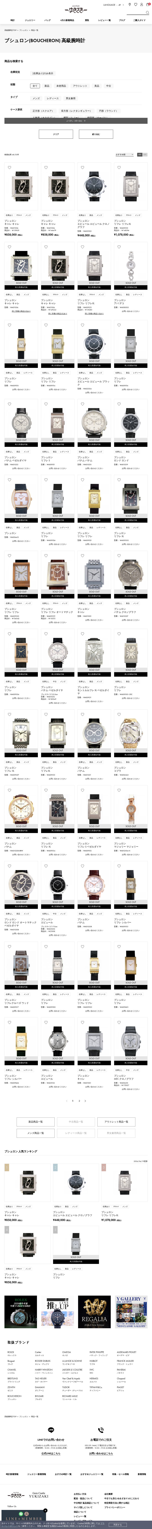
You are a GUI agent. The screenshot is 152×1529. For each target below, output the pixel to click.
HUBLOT (94, 1337)
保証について (80, 1486)
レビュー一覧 (80, 1491)
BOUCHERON (14, 1372)
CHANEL (12, 1345)
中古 (108, 85)
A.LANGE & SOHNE (72, 1337)
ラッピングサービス (83, 1495)
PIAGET (120, 1363)
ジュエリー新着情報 (36, 1449)
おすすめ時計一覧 (63, 1449)
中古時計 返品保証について (86, 1477)
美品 (96, 85)
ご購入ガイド (139, 20)
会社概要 (108, 1468)
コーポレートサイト (82, 1511)
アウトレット (80, 85)
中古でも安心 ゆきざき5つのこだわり (121, 1473)
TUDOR (73, 1363)
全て (35, 85)
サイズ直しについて (83, 1482)
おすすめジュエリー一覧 (91, 1449)
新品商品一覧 (35, 1096)
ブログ (122, 20)
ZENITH (11, 1363)
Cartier (39, 1328)
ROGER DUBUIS (42, 1337)
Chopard (121, 1354)
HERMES (94, 1354)
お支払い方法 (80, 1468)
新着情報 (142, 1449)
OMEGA (66, 1328)
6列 (145, 129)
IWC (92, 1345)
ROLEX (12, 1328)
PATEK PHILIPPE (98, 1328)
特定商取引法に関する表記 (116, 1477)
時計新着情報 (12, 1449)
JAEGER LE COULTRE (72, 1345)
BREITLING (14, 1354)
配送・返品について (83, 1473)
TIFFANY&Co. (96, 1363)
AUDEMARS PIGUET (126, 1328)
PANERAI (121, 1345)
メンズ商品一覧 (35, 1107)
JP (119, 5)
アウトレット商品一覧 (116, 1096)
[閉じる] (45, 1510)
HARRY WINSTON (44, 1345)
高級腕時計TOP (10, 30)
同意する (118, 1524)
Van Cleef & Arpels (72, 1354)
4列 (139, 129)
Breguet (11, 1337)
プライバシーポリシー (114, 1482)
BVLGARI (39, 1372)
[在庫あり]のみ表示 (43, 73)
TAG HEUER (41, 1354)
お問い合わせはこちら (101, 1428)
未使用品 (61, 85)
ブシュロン (23, 30)
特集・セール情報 (120, 1449)
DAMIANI (40, 1363)
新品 (47, 85)
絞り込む (96, 109)
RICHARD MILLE (70, 1372)
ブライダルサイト (112, 1511)
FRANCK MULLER (125, 1337)
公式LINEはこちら (50, 1428)
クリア (56, 109)
